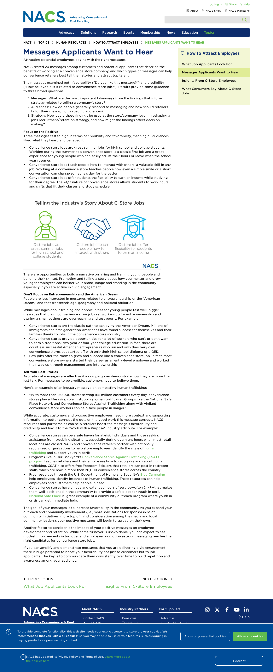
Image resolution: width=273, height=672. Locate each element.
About (192, 10)
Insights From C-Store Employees (137, 586)
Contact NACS (93, 618)
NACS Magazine (237, 10)
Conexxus (129, 618)
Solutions (88, 32)
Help (245, 4)
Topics (209, 32)
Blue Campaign (152, 474)
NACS (27, 42)
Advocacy (66, 32)
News (170, 32)
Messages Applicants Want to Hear (210, 72)
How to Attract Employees (115, 42)
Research (109, 32)
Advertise (168, 618)
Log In (216, 4)
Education (190, 32)
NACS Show (211, 10)
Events (128, 32)
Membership (150, 32)
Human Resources (71, 42)
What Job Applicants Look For (54, 586)
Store (230, 4)
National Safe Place (45, 496)
